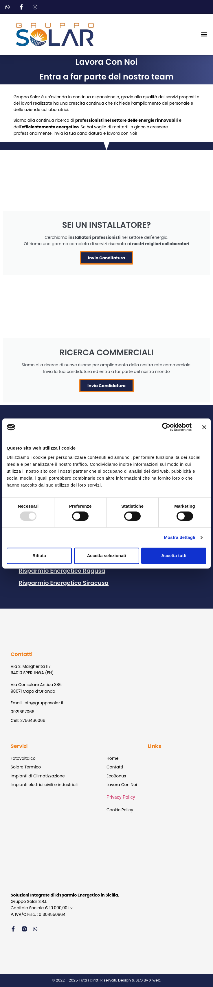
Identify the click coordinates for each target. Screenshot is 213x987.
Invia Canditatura (106, 258)
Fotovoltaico (23, 758)
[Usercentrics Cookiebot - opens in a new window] (166, 427)
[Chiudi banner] (204, 427)
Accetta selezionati (106, 555)
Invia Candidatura (106, 386)
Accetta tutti (173, 555)
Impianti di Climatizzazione (38, 776)
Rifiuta (39, 555)
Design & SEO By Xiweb (139, 980)
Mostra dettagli (179, 537)
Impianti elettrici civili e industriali (44, 785)
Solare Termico (26, 767)
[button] (204, 34)
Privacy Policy (120, 797)
